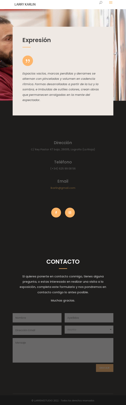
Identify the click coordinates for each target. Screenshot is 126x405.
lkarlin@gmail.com (63, 188)
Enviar (105, 367)
